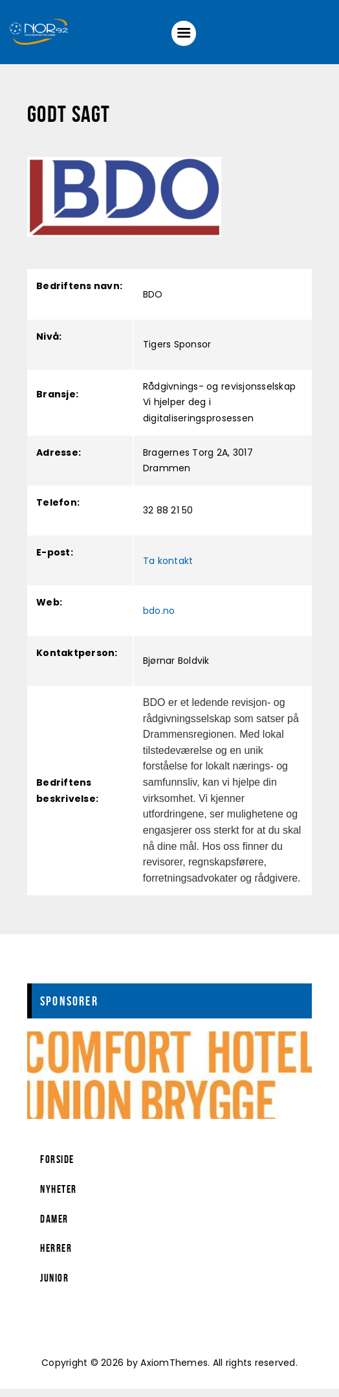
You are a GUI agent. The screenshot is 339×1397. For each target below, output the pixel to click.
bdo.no (159, 619)
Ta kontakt (168, 568)
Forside (57, 1167)
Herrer (56, 1256)
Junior (54, 1286)
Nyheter (58, 1197)
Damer (54, 1227)
